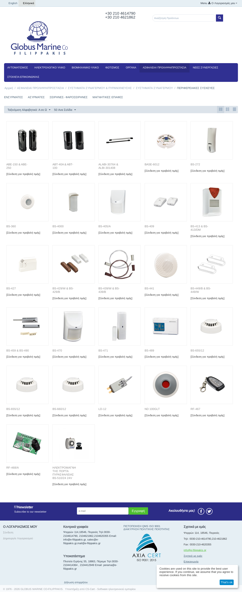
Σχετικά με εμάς (193, 556)
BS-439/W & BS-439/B (109, 290)
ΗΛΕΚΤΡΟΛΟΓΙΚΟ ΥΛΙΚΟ (49, 67)
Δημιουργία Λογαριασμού (18, 538)
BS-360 (11, 226)
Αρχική (8, 88)
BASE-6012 (152, 164)
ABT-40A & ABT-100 (62, 166)
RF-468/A (12, 467)
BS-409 (149, 226)
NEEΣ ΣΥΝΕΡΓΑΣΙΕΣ (205, 67)
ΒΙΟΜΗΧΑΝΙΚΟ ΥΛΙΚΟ (85, 67)
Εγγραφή (138, 511)
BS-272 (195, 164)
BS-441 (149, 288)
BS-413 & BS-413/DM (199, 228)
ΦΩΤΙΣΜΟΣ (112, 67)
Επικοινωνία (191, 561)
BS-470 (57, 350)
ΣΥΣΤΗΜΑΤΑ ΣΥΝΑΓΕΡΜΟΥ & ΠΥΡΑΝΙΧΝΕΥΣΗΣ (100, 88)
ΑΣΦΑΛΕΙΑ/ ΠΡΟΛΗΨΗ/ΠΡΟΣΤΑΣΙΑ (164, 67)
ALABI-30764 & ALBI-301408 (108, 166)
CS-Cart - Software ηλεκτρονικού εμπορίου (110, 589)
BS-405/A (104, 226)
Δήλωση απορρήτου (76, 582)
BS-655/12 (197, 350)
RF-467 (195, 409)
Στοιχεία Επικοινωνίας (23, 76)
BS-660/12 (59, 409)
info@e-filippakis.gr (195, 550)
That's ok (226, 582)
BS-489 (149, 350)
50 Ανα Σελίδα (65, 110)
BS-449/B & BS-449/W (201, 290)
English (11, 3)
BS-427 (11, 288)
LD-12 (102, 409)
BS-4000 (58, 226)
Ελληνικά (27, 3)
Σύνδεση (8, 532)
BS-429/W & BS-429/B (63, 290)
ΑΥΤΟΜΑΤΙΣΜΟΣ (17, 67)
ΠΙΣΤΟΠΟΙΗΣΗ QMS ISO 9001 (141, 526)
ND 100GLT (152, 409)
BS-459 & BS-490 (17, 350)
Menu (204, 3)
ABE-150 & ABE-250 (16, 166)
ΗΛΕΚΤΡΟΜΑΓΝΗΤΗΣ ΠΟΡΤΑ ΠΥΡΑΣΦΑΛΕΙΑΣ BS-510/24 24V (64, 473)
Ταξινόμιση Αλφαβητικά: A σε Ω (29, 110)
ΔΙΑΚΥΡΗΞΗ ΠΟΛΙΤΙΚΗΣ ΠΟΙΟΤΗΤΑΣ (146, 529)
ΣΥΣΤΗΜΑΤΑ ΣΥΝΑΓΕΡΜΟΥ (154, 88)
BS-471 (103, 350)
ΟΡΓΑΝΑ (131, 67)
